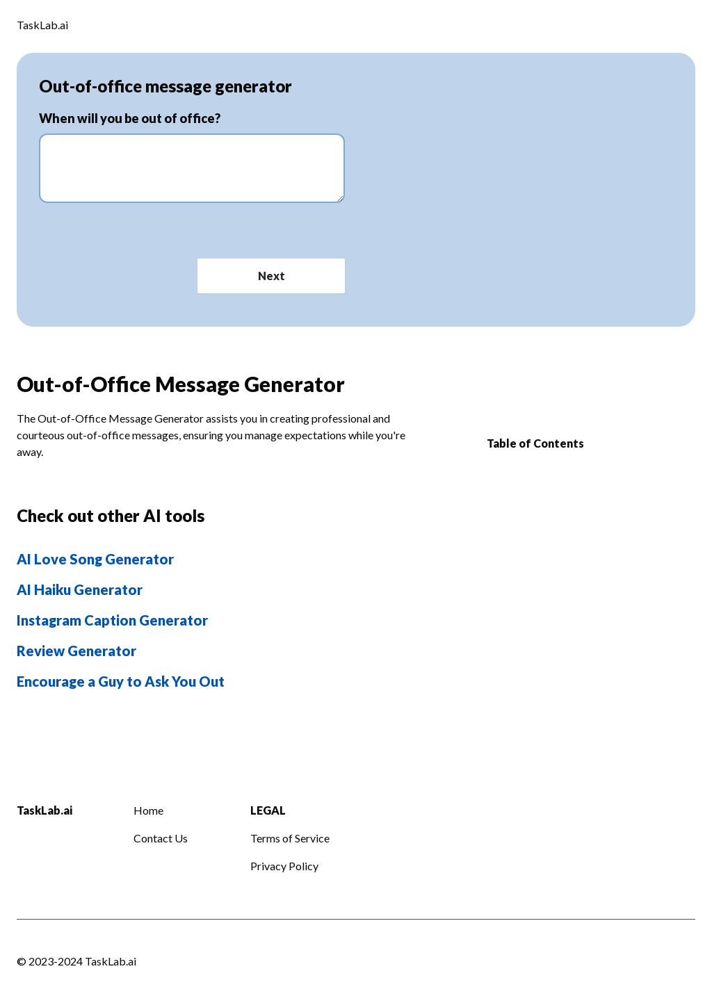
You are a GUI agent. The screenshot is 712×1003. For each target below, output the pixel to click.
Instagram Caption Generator (112, 620)
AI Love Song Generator (95, 559)
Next (271, 275)
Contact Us (161, 838)
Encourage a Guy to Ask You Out (121, 681)
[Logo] (42, 26)
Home (148, 810)
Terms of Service (290, 838)
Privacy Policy (284, 865)
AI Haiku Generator (80, 589)
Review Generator (76, 650)
